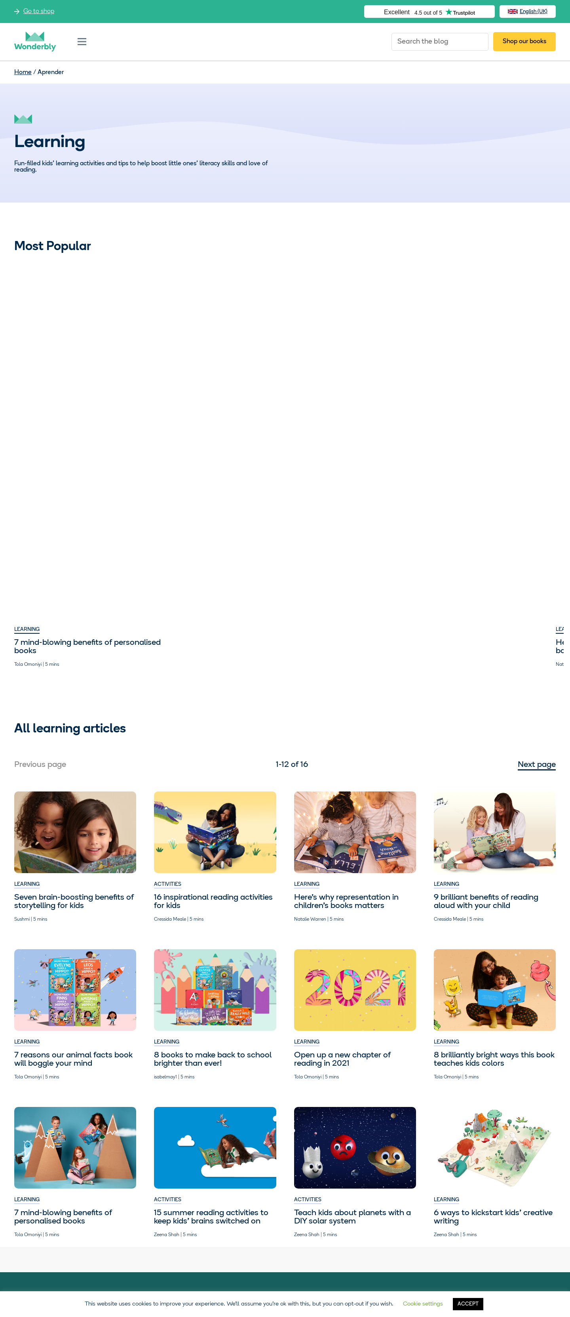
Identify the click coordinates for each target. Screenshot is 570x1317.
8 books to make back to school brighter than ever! (213, 947)
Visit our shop (88, 1215)
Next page (537, 653)
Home (23, 72)
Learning (27, 360)
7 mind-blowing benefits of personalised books (63, 377)
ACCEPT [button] (468, 1304)
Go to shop (38, 11)
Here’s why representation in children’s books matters (206, 377)
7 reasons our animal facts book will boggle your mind (73, 947)
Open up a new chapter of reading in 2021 (342, 947)
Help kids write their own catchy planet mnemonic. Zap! (353, 535)
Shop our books (524, 41)
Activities (307, 360)
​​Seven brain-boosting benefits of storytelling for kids (74, 790)
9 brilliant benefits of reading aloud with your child (206, 535)
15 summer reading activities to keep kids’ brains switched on (491, 377)
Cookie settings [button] (423, 1304)
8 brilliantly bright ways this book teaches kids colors (494, 947)
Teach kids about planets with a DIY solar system (352, 377)
